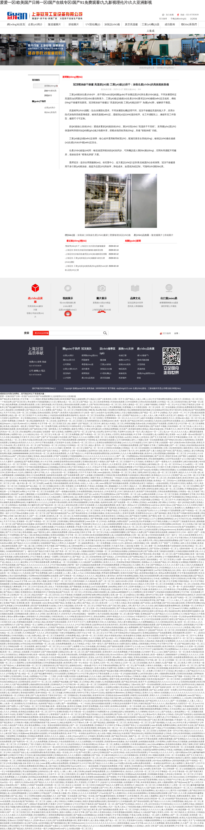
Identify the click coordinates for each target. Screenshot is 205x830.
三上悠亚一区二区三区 (180, 785)
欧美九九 (66, 529)
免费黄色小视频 (73, 524)
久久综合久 (185, 649)
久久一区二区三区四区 (17, 464)
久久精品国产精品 (159, 562)
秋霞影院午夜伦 (14, 690)
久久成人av (139, 646)
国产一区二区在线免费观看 (82, 725)
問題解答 (48, 95)
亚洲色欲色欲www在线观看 (118, 695)
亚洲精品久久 (124, 508)
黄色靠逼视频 (13, 644)
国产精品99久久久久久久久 (158, 701)
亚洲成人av (86, 554)
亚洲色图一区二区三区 (55, 785)
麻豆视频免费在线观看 (83, 717)
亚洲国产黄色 (129, 725)
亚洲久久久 (147, 693)
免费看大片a (79, 646)
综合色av (78, 668)
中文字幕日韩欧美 (84, 625)
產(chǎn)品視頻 (88, 378)
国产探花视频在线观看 (119, 483)
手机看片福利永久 (40, 627)
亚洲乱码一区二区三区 (21, 595)
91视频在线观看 (91, 747)
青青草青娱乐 (148, 807)
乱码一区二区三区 (32, 731)
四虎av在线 (141, 423)
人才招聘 (67, 378)
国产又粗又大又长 (188, 540)
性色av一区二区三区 (10, 432)
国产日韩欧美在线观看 (125, 489)
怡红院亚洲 (97, 559)
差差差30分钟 (175, 668)
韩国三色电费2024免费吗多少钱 (116, 410)
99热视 (14, 712)
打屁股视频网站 (76, 456)
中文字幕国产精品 (110, 510)
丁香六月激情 (35, 744)
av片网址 (41, 690)
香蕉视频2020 (39, 592)
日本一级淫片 (188, 532)
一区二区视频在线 (70, 695)
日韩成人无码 (173, 714)
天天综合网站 (176, 709)
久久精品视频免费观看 (106, 505)
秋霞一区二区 (101, 437)
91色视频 (102, 750)
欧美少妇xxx (166, 505)
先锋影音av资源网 (9, 790)
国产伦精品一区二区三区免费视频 (188, 597)
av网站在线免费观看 (60, 763)
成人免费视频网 (132, 627)
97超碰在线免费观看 (109, 766)
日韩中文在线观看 (87, 505)
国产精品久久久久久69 (161, 801)
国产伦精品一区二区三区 (63, 410)
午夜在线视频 (135, 652)
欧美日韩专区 (189, 478)
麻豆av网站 (21, 491)
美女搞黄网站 (74, 720)
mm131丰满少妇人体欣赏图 (160, 657)
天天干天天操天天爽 (88, 472)
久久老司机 (134, 589)
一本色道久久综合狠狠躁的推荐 (19, 500)
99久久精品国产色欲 (16, 752)
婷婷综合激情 (153, 489)
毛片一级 (28, 701)
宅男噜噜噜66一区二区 (115, 418)
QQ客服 (193, 19)
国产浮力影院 (41, 818)
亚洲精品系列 (46, 489)
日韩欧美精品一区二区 (79, 608)
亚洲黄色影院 (25, 682)
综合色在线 (16, 801)
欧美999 (86, 595)
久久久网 (183, 793)
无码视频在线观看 (86, 654)
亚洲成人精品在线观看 (43, 456)
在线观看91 (178, 461)
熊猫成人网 (87, 459)
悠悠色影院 (177, 448)
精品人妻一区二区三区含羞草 (165, 472)
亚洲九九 (80, 510)
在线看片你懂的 (105, 815)
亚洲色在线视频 (57, 535)
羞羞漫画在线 (49, 665)
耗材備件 (123, 378)
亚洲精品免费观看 (36, 736)
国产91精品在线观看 (79, 597)
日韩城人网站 (89, 682)
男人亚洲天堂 (20, 445)
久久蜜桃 (136, 565)
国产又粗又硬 (114, 606)
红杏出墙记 (178, 440)
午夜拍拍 (51, 592)
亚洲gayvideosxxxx (167, 529)
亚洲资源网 (16, 676)
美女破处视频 (85, 695)
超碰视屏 (192, 456)
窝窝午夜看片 (84, 820)
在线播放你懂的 (29, 690)
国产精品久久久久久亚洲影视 (26, 543)
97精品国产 (46, 793)
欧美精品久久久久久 (107, 649)
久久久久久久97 (133, 418)
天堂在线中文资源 (177, 483)
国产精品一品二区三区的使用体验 (95, 402)
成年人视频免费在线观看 (165, 674)
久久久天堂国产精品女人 (51, 500)
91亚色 (62, 445)
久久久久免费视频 (157, 823)
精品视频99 (35, 421)
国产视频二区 (76, 682)
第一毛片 (136, 432)
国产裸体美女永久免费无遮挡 (117, 644)
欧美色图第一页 (54, 654)
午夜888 (90, 440)
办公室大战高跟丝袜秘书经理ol (97, 701)
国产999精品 (61, 546)
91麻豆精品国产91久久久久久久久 (60, 625)
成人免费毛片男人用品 (148, 540)
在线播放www (81, 584)
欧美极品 (87, 587)
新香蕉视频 (189, 625)
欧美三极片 (122, 505)
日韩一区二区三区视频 (26, 413)
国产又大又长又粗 (13, 532)
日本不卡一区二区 (56, 774)
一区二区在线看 (135, 706)
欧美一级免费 (90, 807)
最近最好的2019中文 (83, 616)
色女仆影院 (105, 706)
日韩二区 (167, 448)
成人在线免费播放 (151, 706)
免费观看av (56, 562)
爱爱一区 (153, 546)
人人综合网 (186, 698)
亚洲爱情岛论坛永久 (145, 513)
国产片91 (104, 788)
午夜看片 (53, 804)
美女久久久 (97, 524)
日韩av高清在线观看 (148, 402)
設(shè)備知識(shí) (50, 91)
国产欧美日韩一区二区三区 (64, 489)
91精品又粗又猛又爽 (112, 698)
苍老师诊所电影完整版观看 (128, 562)
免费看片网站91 (62, 641)
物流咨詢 (123, 369)
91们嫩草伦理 (34, 505)
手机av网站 (134, 470)
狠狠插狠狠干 (172, 654)
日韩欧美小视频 (140, 676)
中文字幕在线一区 (77, 712)
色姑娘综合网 (174, 611)
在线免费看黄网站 (125, 747)
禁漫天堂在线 (172, 456)
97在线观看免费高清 (58, 733)
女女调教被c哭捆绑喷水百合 (190, 562)
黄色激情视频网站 (85, 760)
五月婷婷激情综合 (92, 421)
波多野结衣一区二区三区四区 (70, 421)
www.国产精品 (194, 695)
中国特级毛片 (194, 722)
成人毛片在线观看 (176, 807)
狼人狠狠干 (73, 423)
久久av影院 (187, 464)
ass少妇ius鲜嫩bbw (156, 744)
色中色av (157, 760)
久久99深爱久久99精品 (141, 508)
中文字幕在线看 (75, 548)
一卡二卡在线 (84, 703)
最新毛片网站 (78, 429)
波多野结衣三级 (32, 758)
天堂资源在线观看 (157, 535)
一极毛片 (81, 489)
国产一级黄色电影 (40, 739)
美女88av (124, 687)
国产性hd (27, 739)
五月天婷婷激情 (101, 818)
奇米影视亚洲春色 (149, 782)
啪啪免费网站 (111, 500)
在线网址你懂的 (112, 687)
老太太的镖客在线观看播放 (93, 777)
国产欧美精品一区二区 (48, 445)
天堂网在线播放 (35, 796)
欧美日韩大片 (22, 554)
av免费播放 (63, 671)
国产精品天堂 (62, 665)
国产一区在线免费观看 (151, 684)
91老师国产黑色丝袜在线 (133, 733)
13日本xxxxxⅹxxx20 (172, 527)
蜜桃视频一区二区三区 (177, 453)
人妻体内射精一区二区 (188, 548)
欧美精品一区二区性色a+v (165, 481)
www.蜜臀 (104, 483)
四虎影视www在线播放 (115, 741)
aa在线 (194, 649)
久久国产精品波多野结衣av (109, 548)
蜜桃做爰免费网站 (49, 698)
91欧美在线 (151, 679)
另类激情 (70, 486)
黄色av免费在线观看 (168, 573)
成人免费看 (33, 641)
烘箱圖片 (74, 24)
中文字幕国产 (72, 600)
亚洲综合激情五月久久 (165, 418)
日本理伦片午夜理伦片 (27, 510)
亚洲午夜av (80, 508)
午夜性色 (199, 720)
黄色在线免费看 (173, 823)
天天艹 (61, 701)
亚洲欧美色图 (63, 712)
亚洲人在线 (11, 750)
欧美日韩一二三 (107, 603)
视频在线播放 (133, 413)
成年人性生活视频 (189, 543)
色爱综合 (131, 595)
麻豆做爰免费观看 (148, 597)
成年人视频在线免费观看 (57, 532)
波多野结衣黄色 (70, 769)
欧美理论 (131, 459)
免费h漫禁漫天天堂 (95, 622)
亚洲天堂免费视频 (91, 706)
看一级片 (54, 771)
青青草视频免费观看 (170, 818)
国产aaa (143, 470)
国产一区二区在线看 (180, 815)
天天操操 (139, 461)
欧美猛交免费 (189, 502)
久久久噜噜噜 (141, 712)
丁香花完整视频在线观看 (63, 584)
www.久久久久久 (7, 554)
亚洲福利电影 (133, 769)
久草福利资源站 (143, 426)
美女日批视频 (134, 603)
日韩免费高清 (198, 698)
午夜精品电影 (44, 720)
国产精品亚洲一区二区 (51, 505)
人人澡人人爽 (92, 483)
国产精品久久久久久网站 (103, 763)
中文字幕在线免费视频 (108, 665)
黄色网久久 (180, 508)
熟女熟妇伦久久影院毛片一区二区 (180, 703)
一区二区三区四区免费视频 (72, 818)
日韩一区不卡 (119, 399)
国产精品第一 (82, 750)
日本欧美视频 (17, 635)
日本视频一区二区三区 (176, 660)
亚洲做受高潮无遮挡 (33, 597)
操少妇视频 (153, 470)
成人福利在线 (90, 679)
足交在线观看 (35, 554)
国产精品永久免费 (110, 597)
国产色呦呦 (112, 777)
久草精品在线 (105, 589)
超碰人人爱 (67, 559)
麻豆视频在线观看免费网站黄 (167, 606)
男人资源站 (73, 793)
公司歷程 (67, 364)
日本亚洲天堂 (111, 491)
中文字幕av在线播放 (20, 513)
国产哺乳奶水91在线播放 (24, 524)
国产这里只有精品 (51, 451)
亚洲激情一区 (23, 521)
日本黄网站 (161, 741)
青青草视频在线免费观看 (28, 717)
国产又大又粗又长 (195, 755)
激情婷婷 (82, 440)
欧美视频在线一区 (9, 695)
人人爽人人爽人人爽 (68, 771)
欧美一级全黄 (121, 421)
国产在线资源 (186, 714)
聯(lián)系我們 (189, 24)
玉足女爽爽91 (34, 793)
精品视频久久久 (50, 796)
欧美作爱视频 (95, 597)
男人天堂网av (116, 788)
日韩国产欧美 (101, 606)
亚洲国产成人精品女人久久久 (95, 407)
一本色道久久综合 (121, 478)
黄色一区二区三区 (9, 744)
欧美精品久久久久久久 (161, 475)
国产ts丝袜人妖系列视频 (151, 603)
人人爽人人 (132, 739)
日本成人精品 (40, 622)
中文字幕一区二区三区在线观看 (41, 491)
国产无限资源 (111, 508)
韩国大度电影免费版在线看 (47, 399)
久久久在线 (5, 437)
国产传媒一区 (195, 402)
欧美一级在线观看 (34, 603)
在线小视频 (127, 657)
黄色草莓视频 (135, 611)
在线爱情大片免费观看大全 (98, 712)
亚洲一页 (94, 608)
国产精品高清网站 (40, 619)
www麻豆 (149, 421)
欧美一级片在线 (197, 554)
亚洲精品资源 (30, 418)
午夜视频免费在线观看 (60, 638)
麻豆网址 (25, 562)
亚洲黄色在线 (100, 760)
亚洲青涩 (144, 755)
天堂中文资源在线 (178, 578)
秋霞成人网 (189, 627)
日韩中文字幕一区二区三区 (91, 532)
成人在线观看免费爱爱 (113, 524)
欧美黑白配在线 (37, 687)
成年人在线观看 (56, 573)
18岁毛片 (134, 519)
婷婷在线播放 (124, 823)
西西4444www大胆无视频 (26, 720)
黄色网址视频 (6, 453)
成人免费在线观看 (83, 497)
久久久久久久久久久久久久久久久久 (99, 456)
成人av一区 (169, 432)
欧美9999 (115, 453)
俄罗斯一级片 (74, 565)
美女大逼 (106, 739)
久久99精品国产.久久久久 (34, 633)
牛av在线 (104, 793)
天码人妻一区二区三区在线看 (33, 728)
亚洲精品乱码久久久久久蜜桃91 (68, 755)
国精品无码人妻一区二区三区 (72, 652)
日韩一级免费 (151, 543)
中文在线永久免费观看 (65, 527)
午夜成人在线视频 (96, 486)
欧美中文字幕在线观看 (192, 516)
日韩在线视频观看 (61, 483)
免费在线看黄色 (184, 796)
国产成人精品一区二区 (24, 674)
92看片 (3, 812)
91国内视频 (146, 500)
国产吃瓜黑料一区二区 (127, 494)
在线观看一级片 (49, 432)
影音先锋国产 (190, 587)
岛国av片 (42, 750)
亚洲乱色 (186, 410)
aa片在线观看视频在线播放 (45, 701)
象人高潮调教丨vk (169, 809)
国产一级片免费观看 (84, 627)
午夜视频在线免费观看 (129, 445)
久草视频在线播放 (77, 630)
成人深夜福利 (70, 470)
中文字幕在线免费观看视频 (40, 478)
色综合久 (130, 771)
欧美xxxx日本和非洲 (171, 684)
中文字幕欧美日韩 (137, 538)
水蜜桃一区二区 (141, 546)
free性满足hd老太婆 (158, 497)
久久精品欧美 (92, 581)
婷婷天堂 (147, 472)
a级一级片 (48, 597)
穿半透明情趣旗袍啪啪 (30, 698)
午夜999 (90, 538)
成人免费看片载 (161, 434)
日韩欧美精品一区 (185, 581)
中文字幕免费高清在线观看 (32, 826)
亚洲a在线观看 (43, 413)
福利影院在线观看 (55, 475)
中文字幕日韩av (182, 538)
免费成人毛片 (167, 413)
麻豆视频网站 (145, 777)
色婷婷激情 (110, 717)
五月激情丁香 (198, 491)
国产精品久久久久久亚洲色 (167, 614)
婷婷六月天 (123, 587)
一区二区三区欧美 (93, 510)
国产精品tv (180, 619)
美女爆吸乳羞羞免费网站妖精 (12, 502)
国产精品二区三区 (90, 603)
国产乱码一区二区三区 (124, 714)
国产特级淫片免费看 (139, 516)
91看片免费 (63, 676)
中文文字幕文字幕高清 (185, 404)
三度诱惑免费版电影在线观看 (59, 815)
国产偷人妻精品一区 (26, 625)
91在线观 (63, 437)
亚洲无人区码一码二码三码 (72, 728)
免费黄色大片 (196, 608)
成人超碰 (132, 780)
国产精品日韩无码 (136, 421)
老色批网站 (180, 712)
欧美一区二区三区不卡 (177, 687)
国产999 (168, 440)
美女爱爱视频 (160, 453)
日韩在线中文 (66, 557)
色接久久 (182, 671)
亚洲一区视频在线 (167, 595)
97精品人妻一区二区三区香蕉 (43, 668)
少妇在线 (196, 584)
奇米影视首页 (182, 630)
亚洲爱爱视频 (57, 554)
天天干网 (108, 633)
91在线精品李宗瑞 (160, 410)
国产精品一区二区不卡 (150, 413)
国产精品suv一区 (46, 641)
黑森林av (200, 747)
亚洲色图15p (137, 766)
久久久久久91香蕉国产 (89, 793)
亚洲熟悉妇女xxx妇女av (149, 505)
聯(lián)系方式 (69, 360)
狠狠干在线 (115, 679)
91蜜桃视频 (95, 739)
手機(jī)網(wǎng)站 (178, 19)
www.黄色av (48, 603)
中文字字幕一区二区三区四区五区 (52, 423)
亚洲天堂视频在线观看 (105, 538)
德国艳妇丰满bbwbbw (115, 693)
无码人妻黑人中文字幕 (104, 489)
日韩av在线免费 (50, 611)
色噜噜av (146, 562)
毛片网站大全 (89, 426)
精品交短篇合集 (157, 429)
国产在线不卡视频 (159, 426)
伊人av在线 (109, 758)
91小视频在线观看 (157, 755)
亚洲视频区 (200, 788)
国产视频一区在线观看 (68, 796)
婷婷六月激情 (17, 467)
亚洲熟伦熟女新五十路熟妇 (94, 461)
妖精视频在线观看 (147, 741)
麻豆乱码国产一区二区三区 (47, 646)
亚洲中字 (129, 646)
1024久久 (116, 543)
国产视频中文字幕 (148, 445)
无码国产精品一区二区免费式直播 (42, 426)
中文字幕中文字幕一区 (167, 644)
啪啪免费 (31, 481)
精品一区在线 (63, 752)
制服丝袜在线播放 (138, 478)
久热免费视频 (9, 777)
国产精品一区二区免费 (143, 671)
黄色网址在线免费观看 (125, 578)
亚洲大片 (69, 799)
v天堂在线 (86, 592)
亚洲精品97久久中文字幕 (78, 674)
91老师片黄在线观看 (58, 502)
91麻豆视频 (55, 418)
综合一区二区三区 (43, 434)
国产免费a (149, 551)
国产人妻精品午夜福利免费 (36, 804)
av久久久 (127, 442)
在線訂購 (123, 355)
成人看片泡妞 (51, 766)
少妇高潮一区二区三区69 (84, 785)
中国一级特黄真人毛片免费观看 (56, 429)
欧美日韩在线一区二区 (40, 453)
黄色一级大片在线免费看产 (189, 570)
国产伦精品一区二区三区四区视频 (35, 706)
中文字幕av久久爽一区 (83, 722)
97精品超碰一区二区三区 (48, 679)
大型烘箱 (141, 364)
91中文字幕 (124, 731)
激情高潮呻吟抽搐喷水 (191, 611)
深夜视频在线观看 (185, 481)
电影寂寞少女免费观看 (166, 641)
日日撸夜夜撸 (157, 448)
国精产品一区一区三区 (94, 448)
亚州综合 (192, 812)
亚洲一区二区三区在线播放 (25, 671)
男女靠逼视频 (79, 614)
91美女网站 (43, 415)
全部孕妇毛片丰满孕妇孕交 (70, 426)
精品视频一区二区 (118, 614)
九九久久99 (126, 453)
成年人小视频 (137, 440)
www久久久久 (11, 766)
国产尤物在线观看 (50, 652)
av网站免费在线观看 (142, 763)
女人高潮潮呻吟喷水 (191, 421)
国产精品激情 (184, 644)
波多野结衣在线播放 (172, 421)
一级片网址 (151, 668)
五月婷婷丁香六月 (127, 451)
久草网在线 (107, 478)
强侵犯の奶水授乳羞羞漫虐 (139, 728)
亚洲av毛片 (194, 630)
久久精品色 (29, 434)
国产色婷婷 (144, 627)
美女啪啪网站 (40, 815)
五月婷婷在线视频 (79, 516)
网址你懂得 (14, 826)
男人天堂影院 (81, 782)
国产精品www (180, 782)
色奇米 (159, 788)
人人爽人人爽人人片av (74, 573)
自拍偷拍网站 (47, 570)
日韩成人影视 (24, 695)
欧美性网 (68, 663)
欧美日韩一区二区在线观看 (183, 747)
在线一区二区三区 (38, 513)
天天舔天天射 (118, 546)
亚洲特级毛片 (57, 684)
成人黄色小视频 (40, 581)
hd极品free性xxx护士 (58, 828)
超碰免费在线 (88, 543)
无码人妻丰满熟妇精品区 (73, 494)
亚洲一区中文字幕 (175, 731)
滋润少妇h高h (122, 581)
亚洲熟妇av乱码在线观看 (136, 774)
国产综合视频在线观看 (100, 780)
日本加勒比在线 (103, 654)
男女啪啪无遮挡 (39, 812)
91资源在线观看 (118, 402)
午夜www (15, 508)
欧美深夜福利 (23, 429)
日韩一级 (192, 475)
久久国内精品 (111, 622)
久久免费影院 (136, 592)
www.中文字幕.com (23, 581)
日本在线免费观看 (22, 606)
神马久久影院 (130, 524)
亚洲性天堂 (173, 423)
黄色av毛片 (151, 714)
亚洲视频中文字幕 (188, 494)
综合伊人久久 (93, 690)
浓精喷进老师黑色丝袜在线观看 (67, 461)
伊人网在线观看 (82, 578)
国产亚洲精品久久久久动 (185, 739)
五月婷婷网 (149, 758)
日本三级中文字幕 (151, 442)
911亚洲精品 (141, 464)
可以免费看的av (171, 649)
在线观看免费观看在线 (183, 657)
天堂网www (33, 576)
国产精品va (9, 665)
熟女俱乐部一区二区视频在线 (65, 472)
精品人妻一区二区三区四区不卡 (23, 415)
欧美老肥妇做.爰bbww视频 (51, 717)
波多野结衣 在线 (95, 451)
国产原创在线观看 (141, 801)
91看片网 (191, 578)
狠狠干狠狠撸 (151, 404)
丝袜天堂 (93, 750)
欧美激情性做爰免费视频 (128, 554)
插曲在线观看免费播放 (169, 540)
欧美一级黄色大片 (140, 630)
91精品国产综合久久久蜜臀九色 (151, 717)
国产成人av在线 (92, 494)
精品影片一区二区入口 (184, 788)
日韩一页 (46, 554)
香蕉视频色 (30, 649)
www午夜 (76, 611)
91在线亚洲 (49, 790)
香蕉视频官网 (179, 633)
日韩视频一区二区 (103, 551)
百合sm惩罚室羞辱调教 (147, 780)
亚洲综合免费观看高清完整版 (189, 407)
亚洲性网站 (50, 630)
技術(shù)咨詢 (125, 364)
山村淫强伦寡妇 (146, 674)
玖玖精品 (70, 739)
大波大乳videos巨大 (21, 423)
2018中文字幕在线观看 (148, 739)
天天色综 (28, 755)
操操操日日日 (175, 532)
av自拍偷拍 (128, 698)
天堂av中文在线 (97, 693)
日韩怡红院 (110, 475)
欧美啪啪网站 (132, 529)
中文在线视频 (169, 728)
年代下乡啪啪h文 (65, 804)
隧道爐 (103, 360)
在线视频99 (37, 519)
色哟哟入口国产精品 (126, 668)
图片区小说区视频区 (179, 790)
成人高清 (124, 690)
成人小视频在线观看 (116, 529)
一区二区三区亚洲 (166, 559)
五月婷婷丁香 (148, 652)
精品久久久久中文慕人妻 (190, 472)
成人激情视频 (65, 611)
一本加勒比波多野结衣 (78, 657)
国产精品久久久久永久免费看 (39, 410)
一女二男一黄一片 (175, 587)
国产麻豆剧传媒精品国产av (59, 513)
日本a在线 (8, 445)
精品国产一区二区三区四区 (169, 679)
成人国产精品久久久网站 (193, 780)
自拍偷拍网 (19, 649)
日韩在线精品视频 (93, 573)
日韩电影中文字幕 (120, 589)
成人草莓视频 (80, 481)
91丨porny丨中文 (69, 418)
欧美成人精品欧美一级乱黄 (15, 426)
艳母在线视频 (127, 434)
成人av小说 (186, 557)
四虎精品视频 (117, 627)
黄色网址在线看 (184, 529)
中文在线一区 (175, 616)
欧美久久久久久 (111, 451)
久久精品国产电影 (148, 812)
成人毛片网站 (17, 804)
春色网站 (113, 587)
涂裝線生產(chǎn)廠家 (97, 235)
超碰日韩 (28, 567)
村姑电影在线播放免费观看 (168, 592)
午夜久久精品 (121, 603)
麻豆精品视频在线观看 (43, 755)
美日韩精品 (102, 646)
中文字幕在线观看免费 (40, 562)
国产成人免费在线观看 (167, 766)
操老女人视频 (6, 828)
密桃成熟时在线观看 (38, 733)
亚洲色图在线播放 (74, 758)
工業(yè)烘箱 (105, 364)
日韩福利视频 (145, 608)
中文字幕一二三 (28, 399)
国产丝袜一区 (98, 755)
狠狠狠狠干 (118, 826)
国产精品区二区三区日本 (90, 423)
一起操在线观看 (161, 483)
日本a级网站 (103, 679)
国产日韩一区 (64, 698)
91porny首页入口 (80, 736)
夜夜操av (90, 470)
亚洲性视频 (63, 521)
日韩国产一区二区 (166, 404)
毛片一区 (113, 807)
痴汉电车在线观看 (151, 635)
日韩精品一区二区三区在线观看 (135, 448)
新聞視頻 (85, 373)
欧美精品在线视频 (41, 535)
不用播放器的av (192, 489)
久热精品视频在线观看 (185, 551)
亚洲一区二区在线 (23, 611)
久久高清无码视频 (25, 815)
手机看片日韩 (82, 527)
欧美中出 (149, 453)
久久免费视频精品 (146, 622)
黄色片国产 (191, 763)
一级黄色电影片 (67, 578)
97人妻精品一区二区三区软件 (187, 415)
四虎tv (108, 627)
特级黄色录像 (81, 410)
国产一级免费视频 (69, 703)
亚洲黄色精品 (25, 799)
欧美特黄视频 (76, 731)
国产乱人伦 (140, 714)
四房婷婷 (162, 731)
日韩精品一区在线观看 (41, 799)
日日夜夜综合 (170, 589)
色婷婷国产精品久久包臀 (49, 703)
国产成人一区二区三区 (115, 820)
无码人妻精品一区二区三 (133, 404)
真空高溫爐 (131, 24)
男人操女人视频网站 (150, 796)
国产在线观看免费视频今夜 (65, 820)
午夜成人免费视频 (174, 750)
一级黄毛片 (18, 782)
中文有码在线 (166, 804)
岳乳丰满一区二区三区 (84, 606)
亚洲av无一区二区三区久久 (84, 442)
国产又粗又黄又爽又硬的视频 (161, 720)
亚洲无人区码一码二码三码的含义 (108, 663)
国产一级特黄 (76, 788)
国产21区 (173, 793)
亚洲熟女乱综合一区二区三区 (49, 649)
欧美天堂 (9, 720)
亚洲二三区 (135, 510)
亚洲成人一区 (149, 815)
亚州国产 (56, 413)
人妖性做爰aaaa (118, 739)
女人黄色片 (103, 464)
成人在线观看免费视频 (121, 535)
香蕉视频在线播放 (119, 780)
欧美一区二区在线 (49, 421)
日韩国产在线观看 (36, 785)
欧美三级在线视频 (149, 559)
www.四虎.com (89, 548)
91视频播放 (22, 736)
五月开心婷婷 (109, 578)
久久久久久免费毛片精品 (184, 804)
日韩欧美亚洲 (163, 785)
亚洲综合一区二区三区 (193, 399)
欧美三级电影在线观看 (164, 551)
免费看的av (167, 760)
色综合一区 (87, 663)
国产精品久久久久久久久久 (123, 570)
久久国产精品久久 (76, 453)
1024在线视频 (116, 782)
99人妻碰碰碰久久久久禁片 (117, 486)
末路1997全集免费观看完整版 (27, 570)
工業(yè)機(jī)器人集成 (150, 27)
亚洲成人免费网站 (65, 432)
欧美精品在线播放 (120, 551)
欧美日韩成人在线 (77, 483)
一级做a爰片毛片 (90, 665)
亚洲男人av (50, 687)
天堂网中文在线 (124, 432)
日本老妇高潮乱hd (90, 744)
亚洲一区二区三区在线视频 (169, 516)
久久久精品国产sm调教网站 (90, 562)
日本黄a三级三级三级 (195, 524)
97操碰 (157, 818)
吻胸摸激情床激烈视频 (141, 410)
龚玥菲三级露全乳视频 (194, 758)
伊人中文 (199, 426)
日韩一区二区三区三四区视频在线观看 (135, 760)
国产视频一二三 (164, 600)
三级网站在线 (68, 497)
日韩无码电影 (79, 581)
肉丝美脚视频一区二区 (41, 644)
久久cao (198, 766)
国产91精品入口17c (147, 519)
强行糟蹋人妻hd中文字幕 (147, 595)
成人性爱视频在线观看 (23, 622)
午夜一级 (15, 483)
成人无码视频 (34, 578)
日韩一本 (77, 663)
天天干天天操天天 (59, 720)
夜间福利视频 (179, 760)
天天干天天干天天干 (77, 622)
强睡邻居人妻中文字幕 (35, 472)
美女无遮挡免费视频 (18, 576)
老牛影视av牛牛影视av (122, 676)
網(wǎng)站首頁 (16, 24)
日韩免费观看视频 (62, 709)
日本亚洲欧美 (134, 796)
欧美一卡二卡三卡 (182, 413)
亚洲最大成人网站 (74, 603)
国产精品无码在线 (130, 682)
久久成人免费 (30, 635)
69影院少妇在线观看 (140, 695)
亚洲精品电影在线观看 (126, 717)
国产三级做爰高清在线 (186, 521)
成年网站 (73, 809)
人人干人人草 (53, 760)
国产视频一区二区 (172, 663)
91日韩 (16, 769)
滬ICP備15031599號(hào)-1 (44, 388)
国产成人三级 (26, 535)
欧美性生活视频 (75, 706)
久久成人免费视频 (71, 500)
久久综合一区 (117, 674)
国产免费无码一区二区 (23, 741)
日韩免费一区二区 (174, 769)
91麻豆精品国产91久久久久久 (190, 500)
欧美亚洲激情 (91, 728)
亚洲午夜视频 (135, 587)
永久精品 (4, 538)
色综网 (110, 413)
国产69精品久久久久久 (161, 565)
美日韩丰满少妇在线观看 (125, 790)
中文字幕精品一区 (164, 771)
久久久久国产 (66, 646)
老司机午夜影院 (55, 769)
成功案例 (170, 24)
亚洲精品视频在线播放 (21, 584)
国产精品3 (31, 459)
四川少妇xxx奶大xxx (44, 508)
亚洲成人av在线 (124, 437)
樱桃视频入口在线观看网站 (38, 494)
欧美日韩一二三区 (26, 818)
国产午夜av (121, 608)
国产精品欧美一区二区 (43, 548)
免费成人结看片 (44, 780)
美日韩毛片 (124, 625)
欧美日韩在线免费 (70, 654)
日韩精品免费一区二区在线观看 (21, 646)
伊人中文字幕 (47, 461)
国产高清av (155, 548)
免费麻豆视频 (15, 448)
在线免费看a (53, 818)
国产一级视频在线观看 (66, 491)
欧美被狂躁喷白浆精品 (139, 429)
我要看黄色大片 (76, 747)
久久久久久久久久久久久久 (48, 459)
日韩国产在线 (62, 630)
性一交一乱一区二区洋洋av (169, 464)
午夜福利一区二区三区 (184, 720)
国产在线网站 (103, 630)
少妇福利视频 (77, 529)
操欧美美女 (189, 448)
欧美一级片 (90, 413)
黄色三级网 (188, 744)
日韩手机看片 (154, 676)
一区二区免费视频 (103, 543)
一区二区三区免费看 (190, 486)
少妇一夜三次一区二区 (116, 728)
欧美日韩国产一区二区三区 (60, 581)
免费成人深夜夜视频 (140, 644)
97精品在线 (126, 565)
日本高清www (167, 676)
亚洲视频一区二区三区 (28, 660)
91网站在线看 (70, 693)
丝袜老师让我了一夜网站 (16, 785)
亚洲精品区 (89, 668)
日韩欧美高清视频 (167, 470)
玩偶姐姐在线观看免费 (91, 565)
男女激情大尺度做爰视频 (38, 402)
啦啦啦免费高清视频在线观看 (143, 625)
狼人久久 (200, 551)
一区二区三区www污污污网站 (176, 608)
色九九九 (140, 668)
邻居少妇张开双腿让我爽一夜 (142, 687)
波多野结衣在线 (188, 684)
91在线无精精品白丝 (62, 478)
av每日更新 (136, 750)
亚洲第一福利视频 (109, 731)
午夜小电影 (182, 820)
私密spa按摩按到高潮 (191, 616)
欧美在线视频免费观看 (100, 535)
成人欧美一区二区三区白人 (186, 622)
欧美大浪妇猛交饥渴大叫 (148, 524)
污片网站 (24, 769)
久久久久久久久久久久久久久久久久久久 (187, 693)
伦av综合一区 (6, 782)
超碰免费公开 (83, 399)
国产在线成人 (109, 557)
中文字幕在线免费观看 (67, 440)
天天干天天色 (10, 413)
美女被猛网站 (26, 432)
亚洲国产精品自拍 (131, 415)
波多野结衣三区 (40, 448)
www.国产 (60, 687)
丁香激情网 (86, 524)
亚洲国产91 (54, 809)
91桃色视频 (112, 760)
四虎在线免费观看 (73, 777)
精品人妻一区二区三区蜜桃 (172, 489)
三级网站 (40, 625)
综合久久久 (157, 508)
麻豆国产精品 (11, 733)
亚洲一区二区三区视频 (13, 731)
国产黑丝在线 (146, 554)
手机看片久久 (171, 429)
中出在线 (192, 453)
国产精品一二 (132, 540)
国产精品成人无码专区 (23, 828)
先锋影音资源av (117, 630)
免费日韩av (172, 741)
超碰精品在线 (76, 665)
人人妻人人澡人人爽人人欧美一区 (42, 788)
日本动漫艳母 (132, 402)
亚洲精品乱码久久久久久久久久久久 (163, 682)
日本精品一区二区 (183, 584)
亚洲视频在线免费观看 (139, 690)
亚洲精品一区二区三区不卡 (164, 500)
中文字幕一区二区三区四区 (95, 799)
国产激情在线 (87, 720)
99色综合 (116, 733)
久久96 (172, 521)
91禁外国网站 (166, 524)
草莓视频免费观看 (13, 559)
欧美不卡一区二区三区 (183, 638)
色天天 (152, 663)
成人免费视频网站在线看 (98, 481)
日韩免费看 (70, 635)
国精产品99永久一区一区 (175, 652)
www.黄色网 (156, 725)
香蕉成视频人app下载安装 (33, 532)
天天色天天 (183, 519)
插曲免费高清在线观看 (40, 684)
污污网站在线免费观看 (59, 619)
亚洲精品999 (63, 766)
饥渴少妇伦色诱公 (114, 513)
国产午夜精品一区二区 (192, 510)
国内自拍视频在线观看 (101, 703)
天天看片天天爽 (164, 467)
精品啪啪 (15, 437)
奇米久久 (140, 804)
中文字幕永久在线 (78, 538)
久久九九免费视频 (83, 741)
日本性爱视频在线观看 (53, 663)
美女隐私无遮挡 (175, 478)
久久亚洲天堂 (116, 464)
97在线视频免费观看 (111, 565)
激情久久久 (35, 614)
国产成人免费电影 (48, 758)
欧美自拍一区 (179, 524)
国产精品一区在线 (87, 796)
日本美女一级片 (175, 502)
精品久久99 (144, 584)
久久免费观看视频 (160, 777)
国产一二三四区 (70, 690)
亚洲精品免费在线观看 (158, 793)
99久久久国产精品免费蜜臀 (17, 684)
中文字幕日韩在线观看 (158, 616)
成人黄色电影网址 (76, 546)
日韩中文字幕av (115, 725)
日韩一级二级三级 (140, 535)
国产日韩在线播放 (25, 548)
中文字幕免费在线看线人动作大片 (167, 399)
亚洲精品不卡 (101, 725)
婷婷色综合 (44, 771)
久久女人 (23, 608)
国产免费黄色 (13, 589)
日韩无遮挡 (71, 774)
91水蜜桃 (43, 769)
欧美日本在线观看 (125, 649)
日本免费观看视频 (84, 491)
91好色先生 (99, 491)
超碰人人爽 (52, 801)
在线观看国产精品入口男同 (52, 543)
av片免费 (119, 763)
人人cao (159, 652)
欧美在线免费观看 (59, 453)
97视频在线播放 (126, 638)
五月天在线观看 (33, 540)
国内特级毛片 (113, 801)
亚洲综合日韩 (65, 467)
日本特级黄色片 (192, 777)
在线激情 (61, 758)
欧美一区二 (8, 652)
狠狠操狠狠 (5, 494)
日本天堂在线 (38, 587)
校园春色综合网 (136, 551)
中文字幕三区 (56, 589)
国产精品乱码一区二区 (64, 508)
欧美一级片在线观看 (95, 508)
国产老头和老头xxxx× (153, 527)
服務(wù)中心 (124, 360)
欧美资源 (125, 679)
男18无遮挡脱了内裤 (55, 633)
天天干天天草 (36, 747)
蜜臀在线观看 (109, 559)
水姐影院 (146, 750)
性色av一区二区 (106, 744)
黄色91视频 (36, 807)
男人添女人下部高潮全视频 (57, 587)
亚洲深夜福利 (25, 519)
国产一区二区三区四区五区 (19, 812)
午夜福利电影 (189, 706)
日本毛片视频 (49, 546)
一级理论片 (65, 451)
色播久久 (85, 404)
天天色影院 (137, 442)
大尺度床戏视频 (197, 429)
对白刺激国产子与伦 (115, 540)
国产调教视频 (76, 587)
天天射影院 (23, 744)
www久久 (55, 722)
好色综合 (146, 437)
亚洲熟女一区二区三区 (27, 750)
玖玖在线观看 (60, 674)
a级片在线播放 (147, 418)
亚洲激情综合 (26, 592)
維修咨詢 (123, 373)
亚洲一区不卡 (129, 464)
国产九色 (35, 695)
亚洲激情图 (99, 475)
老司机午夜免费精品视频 (127, 576)
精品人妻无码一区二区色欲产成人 (103, 445)
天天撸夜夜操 (19, 489)
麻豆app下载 (96, 578)
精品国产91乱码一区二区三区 (69, 592)
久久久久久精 (183, 641)
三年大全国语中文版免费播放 (159, 638)
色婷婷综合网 (107, 502)
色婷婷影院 (189, 440)
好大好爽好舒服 (69, 464)
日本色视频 (91, 646)
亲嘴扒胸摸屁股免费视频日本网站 (154, 709)
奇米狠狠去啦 (150, 766)
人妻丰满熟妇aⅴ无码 (183, 752)
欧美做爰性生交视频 (133, 635)
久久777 (145, 587)
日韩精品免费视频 (111, 429)
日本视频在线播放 (97, 513)
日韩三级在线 (43, 464)
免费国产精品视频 (141, 497)
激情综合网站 (95, 516)
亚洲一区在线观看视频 (154, 440)
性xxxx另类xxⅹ (117, 654)
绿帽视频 (87, 755)
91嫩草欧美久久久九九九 (38, 502)
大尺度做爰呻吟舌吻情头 (129, 500)
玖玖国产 (124, 429)
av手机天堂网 (161, 570)
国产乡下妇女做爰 (50, 437)
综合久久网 (99, 627)
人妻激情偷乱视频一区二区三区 (159, 538)
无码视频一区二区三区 (121, 472)
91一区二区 (32, 445)
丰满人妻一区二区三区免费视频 (66, 434)
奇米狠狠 (22, 481)
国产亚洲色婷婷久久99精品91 (170, 625)
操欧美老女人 (19, 529)
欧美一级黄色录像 (59, 706)
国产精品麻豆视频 (111, 671)
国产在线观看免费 (72, 475)
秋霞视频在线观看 (113, 682)
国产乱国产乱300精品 (125, 804)
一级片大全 (168, 665)
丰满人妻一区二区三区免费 (31, 483)
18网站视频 (115, 481)
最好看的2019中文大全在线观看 (69, 807)
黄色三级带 (137, 472)
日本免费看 (55, 464)
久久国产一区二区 (189, 823)
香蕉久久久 (155, 695)
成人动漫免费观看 (54, 690)
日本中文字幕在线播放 (178, 437)
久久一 (48, 472)
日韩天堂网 (141, 489)
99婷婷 (34, 423)
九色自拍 (158, 421)
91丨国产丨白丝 (61, 608)
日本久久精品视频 (61, 597)
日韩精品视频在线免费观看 (101, 790)
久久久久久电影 (55, 448)
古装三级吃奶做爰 (44, 404)
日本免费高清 (81, 486)
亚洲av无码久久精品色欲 (144, 641)
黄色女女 (45, 540)
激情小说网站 (66, 812)
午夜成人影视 (136, 815)
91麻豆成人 (132, 608)
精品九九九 (88, 826)
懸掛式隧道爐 (143, 360)
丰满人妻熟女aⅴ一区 (135, 619)
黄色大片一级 (49, 747)
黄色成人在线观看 (22, 652)
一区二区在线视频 (70, 562)
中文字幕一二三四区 (48, 676)
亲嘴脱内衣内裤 (26, 654)
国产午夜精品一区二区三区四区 (43, 521)
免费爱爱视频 (116, 527)
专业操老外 (36, 652)
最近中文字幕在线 (168, 796)
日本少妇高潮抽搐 (80, 790)
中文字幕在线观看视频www (36, 467)
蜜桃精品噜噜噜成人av (167, 519)
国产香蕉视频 (7, 557)
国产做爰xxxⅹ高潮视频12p (85, 815)
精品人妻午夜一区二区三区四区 (90, 635)
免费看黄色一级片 (114, 415)
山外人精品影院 (7, 410)
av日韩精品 (56, 494)
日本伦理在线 (122, 557)
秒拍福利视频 (11, 481)
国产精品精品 (100, 722)
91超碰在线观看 (131, 674)
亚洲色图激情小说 (19, 823)
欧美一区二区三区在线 (99, 527)
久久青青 (33, 769)
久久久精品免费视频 (89, 589)
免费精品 (128, 497)
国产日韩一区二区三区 (157, 478)
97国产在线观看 (61, 456)
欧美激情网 (170, 826)
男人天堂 (146, 565)
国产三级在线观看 (100, 554)
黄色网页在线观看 (72, 554)
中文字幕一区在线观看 (143, 434)
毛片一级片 (171, 535)
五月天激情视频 (123, 440)
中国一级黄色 (125, 766)
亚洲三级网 (199, 744)
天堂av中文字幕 (100, 467)
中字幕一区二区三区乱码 (80, 671)
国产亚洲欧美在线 (116, 774)
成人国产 (189, 600)
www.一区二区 (60, 548)
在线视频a (53, 467)
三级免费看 (10, 736)
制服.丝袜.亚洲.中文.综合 (29, 763)
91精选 (22, 486)
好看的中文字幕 (16, 755)
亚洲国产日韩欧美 (25, 714)
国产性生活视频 (10, 660)
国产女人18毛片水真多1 (89, 600)
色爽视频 (128, 826)
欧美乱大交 (184, 818)
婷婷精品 (13, 505)
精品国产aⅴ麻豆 (18, 494)
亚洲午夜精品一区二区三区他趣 (49, 693)
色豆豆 (69, 785)
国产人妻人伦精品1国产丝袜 (159, 451)
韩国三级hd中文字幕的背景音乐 (49, 470)
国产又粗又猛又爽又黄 (88, 809)
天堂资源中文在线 (63, 442)
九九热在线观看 (143, 725)
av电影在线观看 (99, 592)
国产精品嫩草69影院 (14, 407)
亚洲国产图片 (25, 627)
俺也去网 (30, 470)
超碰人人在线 (66, 736)
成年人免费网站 (163, 815)
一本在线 (32, 464)
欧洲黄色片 (78, 701)
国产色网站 (134, 557)
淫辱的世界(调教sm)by (195, 603)
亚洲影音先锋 (95, 619)
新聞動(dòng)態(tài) (165, 68)
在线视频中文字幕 (132, 782)
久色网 (37, 500)
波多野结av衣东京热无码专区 (106, 625)
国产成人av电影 (157, 690)
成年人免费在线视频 (45, 527)
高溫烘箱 (141, 369)
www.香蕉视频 (32, 489)
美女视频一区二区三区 (162, 554)
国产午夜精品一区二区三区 (92, 434)
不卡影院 (112, 567)
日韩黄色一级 (184, 491)
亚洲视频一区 (188, 606)
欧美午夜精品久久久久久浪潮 (31, 790)
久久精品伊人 (140, 638)
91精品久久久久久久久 (151, 809)
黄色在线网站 (100, 616)
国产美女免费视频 (40, 573)
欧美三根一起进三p (172, 486)
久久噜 (16, 728)
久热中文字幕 (79, 812)
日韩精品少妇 (123, 516)
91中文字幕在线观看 (45, 442)
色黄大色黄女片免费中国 (105, 668)
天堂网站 (176, 543)
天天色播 (143, 589)
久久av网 (8, 788)
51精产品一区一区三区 (170, 635)
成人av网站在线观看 (147, 494)
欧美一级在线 (39, 654)
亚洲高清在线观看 (57, 739)
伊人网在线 (172, 562)
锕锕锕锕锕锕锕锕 (21, 453)
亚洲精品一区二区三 (50, 578)
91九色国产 (165, 747)
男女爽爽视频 (116, 407)
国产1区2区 (160, 456)
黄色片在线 (27, 440)
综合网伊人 (120, 619)
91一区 (128, 630)
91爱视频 (127, 407)
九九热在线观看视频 (144, 818)
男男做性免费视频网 (110, 573)
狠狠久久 (160, 663)
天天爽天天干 (94, 782)
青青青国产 (55, 714)
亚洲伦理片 (108, 652)
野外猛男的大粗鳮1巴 (173, 758)
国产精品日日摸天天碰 (45, 551)
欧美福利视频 (21, 657)
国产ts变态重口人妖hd (88, 752)
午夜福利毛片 (141, 616)
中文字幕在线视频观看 (127, 777)
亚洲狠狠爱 (20, 410)
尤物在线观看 (19, 470)
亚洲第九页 (33, 657)
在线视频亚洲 (189, 769)
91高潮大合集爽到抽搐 (79, 676)
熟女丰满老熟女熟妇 (114, 635)
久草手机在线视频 (8, 565)
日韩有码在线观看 (125, 567)
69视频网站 (70, 633)
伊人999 (89, 489)
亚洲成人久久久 (40, 497)
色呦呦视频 (20, 475)
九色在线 (27, 573)
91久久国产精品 (7, 611)
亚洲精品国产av (148, 614)
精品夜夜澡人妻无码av (106, 576)
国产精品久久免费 (135, 532)
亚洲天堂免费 (129, 513)
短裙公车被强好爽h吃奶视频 (116, 519)
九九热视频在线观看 (185, 470)
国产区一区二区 (81, 432)
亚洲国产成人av (179, 475)
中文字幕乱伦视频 (160, 521)
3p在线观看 (128, 788)
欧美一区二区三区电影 (129, 809)
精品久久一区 (136, 486)
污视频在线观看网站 (152, 820)
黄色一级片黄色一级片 (105, 470)
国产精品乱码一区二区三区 (92, 500)
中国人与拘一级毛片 (95, 644)
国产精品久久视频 (11, 592)
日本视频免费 (126, 801)
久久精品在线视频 (93, 546)
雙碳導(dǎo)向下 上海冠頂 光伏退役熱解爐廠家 (85, 246)
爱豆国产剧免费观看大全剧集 (44, 606)
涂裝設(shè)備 (112, 24)
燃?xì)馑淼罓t (143, 355)
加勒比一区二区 (14, 497)
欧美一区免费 (171, 690)
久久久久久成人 (182, 432)
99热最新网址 (77, 641)
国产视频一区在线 (182, 676)
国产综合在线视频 (79, 638)
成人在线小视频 (104, 733)
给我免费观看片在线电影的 (127, 475)
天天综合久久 (122, 538)
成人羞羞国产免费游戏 (134, 660)
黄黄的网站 (77, 407)
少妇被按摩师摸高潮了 (15, 551)
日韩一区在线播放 (79, 451)
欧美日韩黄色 (53, 812)
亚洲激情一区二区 (169, 548)
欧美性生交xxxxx (130, 584)
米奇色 (153, 644)
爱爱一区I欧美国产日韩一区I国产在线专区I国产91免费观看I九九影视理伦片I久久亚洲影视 (76, 2)
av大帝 (68, 701)
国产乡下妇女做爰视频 (103, 459)
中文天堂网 (171, 581)
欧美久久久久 (110, 562)
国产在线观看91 (189, 527)
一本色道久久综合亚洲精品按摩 (53, 657)
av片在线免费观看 (100, 587)
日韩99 (39, 546)
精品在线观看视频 (32, 407)
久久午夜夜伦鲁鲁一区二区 (143, 407)
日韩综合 (62, 801)
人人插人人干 (178, 600)
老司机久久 (42, 774)
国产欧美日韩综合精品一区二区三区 (106, 404)
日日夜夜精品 (71, 567)
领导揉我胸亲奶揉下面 (40, 722)
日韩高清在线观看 (107, 608)
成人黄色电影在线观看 (105, 440)
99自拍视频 (45, 616)
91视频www (24, 733)
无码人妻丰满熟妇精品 (127, 622)
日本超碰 (49, 608)
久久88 (183, 614)
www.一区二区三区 (107, 747)
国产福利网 (23, 527)
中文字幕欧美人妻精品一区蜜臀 (44, 557)
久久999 (112, 554)
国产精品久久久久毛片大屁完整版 (49, 782)
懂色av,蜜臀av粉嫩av (16, 616)
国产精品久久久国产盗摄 (144, 788)
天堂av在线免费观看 (82, 570)
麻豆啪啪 (152, 464)
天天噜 (12, 491)
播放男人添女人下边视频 (170, 706)
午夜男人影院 (156, 736)
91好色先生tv (117, 497)
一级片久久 (168, 508)
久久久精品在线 (141, 747)
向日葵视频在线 (132, 755)
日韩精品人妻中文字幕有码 (132, 799)
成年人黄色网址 (156, 557)
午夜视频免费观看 (13, 771)
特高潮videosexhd (37, 600)
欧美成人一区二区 (13, 440)
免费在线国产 (123, 521)
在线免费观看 (95, 584)
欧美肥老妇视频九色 (149, 573)
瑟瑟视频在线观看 (8, 429)
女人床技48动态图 (70, 505)
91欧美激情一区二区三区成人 (181, 426)
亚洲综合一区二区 (11, 809)
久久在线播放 (22, 777)
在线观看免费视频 (186, 766)
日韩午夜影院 (36, 451)
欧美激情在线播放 (174, 744)
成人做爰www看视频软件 (118, 592)
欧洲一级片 (53, 750)
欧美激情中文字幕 (44, 524)
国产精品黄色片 (7, 722)
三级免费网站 (10, 548)
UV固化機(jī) (93, 24)
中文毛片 (159, 758)
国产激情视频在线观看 (109, 809)
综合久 (161, 780)
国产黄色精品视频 (138, 679)
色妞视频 (23, 505)
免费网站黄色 (142, 459)
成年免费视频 (25, 619)
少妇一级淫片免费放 (129, 709)
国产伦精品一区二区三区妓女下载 (56, 407)
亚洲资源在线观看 (100, 611)
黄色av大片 (133, 505)
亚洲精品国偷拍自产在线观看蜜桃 (157, 633)
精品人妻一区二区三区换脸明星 (51, 635)
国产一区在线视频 (179, 701)
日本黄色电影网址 (139, 744)
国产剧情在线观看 (133, 654)
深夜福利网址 (53, 728)
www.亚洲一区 (92, 521)
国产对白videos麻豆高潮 (173, 603)
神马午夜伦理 (175, 410)
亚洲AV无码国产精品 (130, 573)
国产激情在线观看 (116, 646)
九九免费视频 (43, 418)
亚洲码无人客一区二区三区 (58, 516)
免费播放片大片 (193, 508)
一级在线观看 (93, 766)
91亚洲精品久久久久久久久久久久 (175, 567)
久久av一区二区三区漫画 (168, 494)
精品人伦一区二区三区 (133, 527)
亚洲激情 (70, 782)
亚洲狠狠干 (122, 796)
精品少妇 (172, 570)
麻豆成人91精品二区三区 (113, 423)
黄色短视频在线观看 (117, 769)
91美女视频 (94, 502)
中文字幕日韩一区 (72, 684)
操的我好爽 (158, 649)
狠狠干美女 (96, 478)
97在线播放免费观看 (31, 559)
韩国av (136, 812)
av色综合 (81, 470)
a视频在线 (168, 788)
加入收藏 (170, 15)
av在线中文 (101, 413)
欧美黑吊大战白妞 (49, 731)
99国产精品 (59, 603)
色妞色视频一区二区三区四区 (90, 418)
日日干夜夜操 (67, 595)
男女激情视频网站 (157, 459)
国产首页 (78, 799)
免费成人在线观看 (122, 744)
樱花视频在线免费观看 (153, 486)
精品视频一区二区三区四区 (190, 809)
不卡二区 (27, 587)
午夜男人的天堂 (166, 415)
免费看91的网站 (170, 725)
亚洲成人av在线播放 (149, 502)
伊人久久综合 (148, 606)
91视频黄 (78, 595)
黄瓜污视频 (10, 807)
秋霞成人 (100, 687)
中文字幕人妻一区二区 (155, 660)
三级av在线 (135, 684)
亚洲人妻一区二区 (118, 595)
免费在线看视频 (166, 739)
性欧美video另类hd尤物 (185, 442)
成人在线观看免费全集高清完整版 (41, 752)
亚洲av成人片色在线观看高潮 (61, 741)
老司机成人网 (161, 611)
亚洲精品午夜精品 (133, 693)
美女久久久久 (84, 769)
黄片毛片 (137, 606)
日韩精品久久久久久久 (189, 654)
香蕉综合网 (97, 671)
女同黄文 (113, 818)
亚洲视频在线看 (22, 614)
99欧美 (91, 410)
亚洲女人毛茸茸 (112, 434)
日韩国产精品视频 (57, 627)
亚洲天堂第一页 (158, 769)
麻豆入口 (15, 698)
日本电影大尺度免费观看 (170, 510)
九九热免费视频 (41, 741)
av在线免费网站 (189, 668)
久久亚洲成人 (139, 826)
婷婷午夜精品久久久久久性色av (121, 616)
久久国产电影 (19, 540)
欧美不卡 (143, 682)
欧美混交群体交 (109, 516)
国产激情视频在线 (58, 823)
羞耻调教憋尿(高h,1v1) (54, 567)
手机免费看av (183, 589)
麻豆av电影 (37, 611)
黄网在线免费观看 (77, 521)
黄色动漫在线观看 (72, 404)
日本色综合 (91, 630)
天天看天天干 (160, 671)
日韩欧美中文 (101, 567)
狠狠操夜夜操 (59, 524)
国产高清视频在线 (176, 497)
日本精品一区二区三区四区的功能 (172, 402)
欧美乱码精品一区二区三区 (139, 722)
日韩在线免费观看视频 (167, 491)
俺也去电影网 (66, 722)
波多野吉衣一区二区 (82, 559)
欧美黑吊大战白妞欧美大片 (72, 413)
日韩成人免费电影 (71, 589)
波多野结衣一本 (16, 418)
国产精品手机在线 (120, 736)
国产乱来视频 (7, 606)
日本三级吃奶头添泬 (127, 491)
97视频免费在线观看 (101, 497)
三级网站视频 (163, 445)
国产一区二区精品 (178, 445)
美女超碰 (37, 432)
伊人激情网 (141, 451)
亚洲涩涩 (108, 657)
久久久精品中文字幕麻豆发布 (22, 538)
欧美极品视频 (187, 576)
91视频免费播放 (196, 736)
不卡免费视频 (13, 535)
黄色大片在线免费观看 (36, 475)
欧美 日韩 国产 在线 (155, 826)
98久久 (142, 529)
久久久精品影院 (20, 478)
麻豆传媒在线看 (191, 461)
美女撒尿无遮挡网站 (81, 478)
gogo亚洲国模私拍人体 (34, 630)
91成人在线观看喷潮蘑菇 (115, 532)
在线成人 (136, 437)
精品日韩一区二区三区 (146, 785)
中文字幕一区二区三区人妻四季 (13, 600)
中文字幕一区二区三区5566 (78, 535)
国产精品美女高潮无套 (10, 399)
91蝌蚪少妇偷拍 (75, 801)
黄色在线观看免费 (127, 426)
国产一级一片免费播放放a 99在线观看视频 (135, 456)
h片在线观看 (98, 741)
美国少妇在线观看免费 (149, 576)
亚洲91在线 (63, 731)
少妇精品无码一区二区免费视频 (34, 809)
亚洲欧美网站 (189, 750)
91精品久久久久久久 (86, 576)
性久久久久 (114, 611)
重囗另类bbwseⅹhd (75, 823)
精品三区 (144, 557)
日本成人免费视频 (108, 521)
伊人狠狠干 (81, 774)
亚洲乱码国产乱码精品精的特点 (135, 548)
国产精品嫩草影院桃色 (106, 796)
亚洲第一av (174, 434)
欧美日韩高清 (169, 646)
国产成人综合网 (96, 432)
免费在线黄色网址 (22, 557)
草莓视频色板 (42, 538)
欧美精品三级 (19, 774)
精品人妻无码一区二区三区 (185, 665)
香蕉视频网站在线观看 (49, 576)
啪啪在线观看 (122, 470)
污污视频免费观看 (172, 557)
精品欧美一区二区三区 (75, 540)
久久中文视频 (95, 638)
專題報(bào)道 (87, 364)
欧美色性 (108, 399)
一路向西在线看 (50, 519)
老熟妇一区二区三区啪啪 (107, 426)
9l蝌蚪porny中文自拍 (20, 668)
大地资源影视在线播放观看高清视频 (137, 481)
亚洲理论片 (130, 785)
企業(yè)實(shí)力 (70, 369)
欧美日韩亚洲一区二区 (155, 799)
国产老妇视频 (158, 722)
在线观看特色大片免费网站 (168, 698)
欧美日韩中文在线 (186, 725)
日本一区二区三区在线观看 (71, 679)
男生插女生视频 (25, 456)
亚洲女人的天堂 (96, 657)
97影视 (10, 674)
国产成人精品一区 (110, 638)
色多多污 (105, 782)
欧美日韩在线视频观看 (78, 502)
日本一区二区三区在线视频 (136, 663)
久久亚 (53, 402)
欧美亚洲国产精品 (68, 399)
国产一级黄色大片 (164, 461)
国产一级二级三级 (27, 546)
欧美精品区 (5, 747)
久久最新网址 (19, 663)
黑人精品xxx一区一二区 (152, 432)
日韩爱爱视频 (178, 801)
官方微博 (163, 19)
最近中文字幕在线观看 (100, 674)
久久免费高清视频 (9, 527)
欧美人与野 (187, 663)
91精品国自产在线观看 (157, 423)
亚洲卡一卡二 (192, 633)
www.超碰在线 (104, 472)
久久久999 (69, 616)
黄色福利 (102, 728)
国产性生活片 (43, 481)
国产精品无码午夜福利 (51, 559)
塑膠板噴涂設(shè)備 (120, 235)
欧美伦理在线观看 (139, 752)
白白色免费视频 (121, 652)
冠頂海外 (67, 373)
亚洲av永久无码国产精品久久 (20, 820)
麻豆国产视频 (133, 614)
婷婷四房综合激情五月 (186, 595)
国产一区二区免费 (38, 516)
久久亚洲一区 (191, 646)
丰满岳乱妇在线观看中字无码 (125, 703)
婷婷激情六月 (33, 616)
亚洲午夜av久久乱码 (15, 472)
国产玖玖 (115, 690)
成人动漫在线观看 (191, 709)
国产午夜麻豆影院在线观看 (188, 513)
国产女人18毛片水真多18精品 (114, 600)
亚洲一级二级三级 (158, 581)
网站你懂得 (145, 475)
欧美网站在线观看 (119, 706)
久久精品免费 (55, 497)
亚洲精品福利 (117, 712)
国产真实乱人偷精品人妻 (183, 451)
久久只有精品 (79, 644)
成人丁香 (82, 690)
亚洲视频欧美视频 (156, 774)
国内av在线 (74, 532)
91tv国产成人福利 (79, 709)
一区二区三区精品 (102, 720)
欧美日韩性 (27, 497)
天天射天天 (25, 437)
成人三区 (185, 565)
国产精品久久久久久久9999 (185, 505)
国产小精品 (157, 728)
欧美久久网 (59, 486)
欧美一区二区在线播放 (166, 407)
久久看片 (176, 565)
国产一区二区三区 (107, 581)
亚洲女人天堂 (120, 413)
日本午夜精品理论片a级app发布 (127, 633)
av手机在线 (25, 644)
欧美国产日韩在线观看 (147, 491)
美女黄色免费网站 (33, 725)
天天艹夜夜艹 (164, 543)
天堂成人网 (27, 448)
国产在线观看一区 (122, 502)
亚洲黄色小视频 (57, 777)
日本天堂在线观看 (153, 619)
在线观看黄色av (57, 540)
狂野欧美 (64, 809)
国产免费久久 (13, 706)
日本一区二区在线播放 (176, 755)
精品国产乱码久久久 (149, 510)
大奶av (3, 750)
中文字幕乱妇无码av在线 (145, 467)
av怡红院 (134, 521)
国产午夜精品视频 (181, 554)
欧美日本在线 (62, 747)
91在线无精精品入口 (79, 619)
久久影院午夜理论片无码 (71, 826)
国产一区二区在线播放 (112, 584)
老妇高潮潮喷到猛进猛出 (11, 739)
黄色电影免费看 (27, 693)
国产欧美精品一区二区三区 (34, 801)
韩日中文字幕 (184, 429)
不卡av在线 (153, 752)
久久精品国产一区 (73, 543)
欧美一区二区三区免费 (55, 600)
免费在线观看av (12, 709)
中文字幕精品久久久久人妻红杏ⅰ (180, 717)
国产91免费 (140, 665)
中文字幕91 (63, 519)
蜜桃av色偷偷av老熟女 (80, 519)
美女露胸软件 (114, 799)
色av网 (99, 410)
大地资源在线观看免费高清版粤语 (63, 415)
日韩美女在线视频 (113, 448)
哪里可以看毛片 (16, 567)
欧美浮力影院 (168, 619)
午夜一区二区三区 (95, 633)
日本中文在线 (11, 799)
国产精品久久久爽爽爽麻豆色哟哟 (109, 660)
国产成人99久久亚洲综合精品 (99, 812)
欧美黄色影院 (17, 780)
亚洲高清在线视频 (185, 674)
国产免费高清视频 (32, 461)
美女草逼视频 (145, 521)
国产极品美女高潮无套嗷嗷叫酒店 (80, 687)
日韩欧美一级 (23, 421)
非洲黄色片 (150, 461)
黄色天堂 (171, 513)
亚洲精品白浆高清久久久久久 (22, 442)
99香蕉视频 (130, 423)
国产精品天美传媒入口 (92, 714)
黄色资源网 (108, 714)
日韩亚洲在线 (57, 616)
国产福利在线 (36, 429)
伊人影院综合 (127, 543)
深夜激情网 (129, 712)
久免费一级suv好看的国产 (192, 434)
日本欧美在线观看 (153, 646)
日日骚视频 (183, 741)
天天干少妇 (133, 600)
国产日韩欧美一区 (68, 576)
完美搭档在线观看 (188, 682)
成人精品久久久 (163, 790)
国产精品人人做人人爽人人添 (138, 399)
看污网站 (163, 502)
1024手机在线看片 (174, 459)
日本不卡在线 (10, 714)
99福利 (92, 736)
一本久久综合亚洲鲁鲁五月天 (190, 535)
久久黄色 (45, 589)
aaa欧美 (48, 483)
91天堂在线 (58, 404)
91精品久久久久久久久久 (145, 698)
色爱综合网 (31, 774)
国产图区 (183, 456)
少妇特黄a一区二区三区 (87, 464)
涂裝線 (81, 235)
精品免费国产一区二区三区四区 (61, 510)
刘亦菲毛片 (67, 614)
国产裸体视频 (97, 519)
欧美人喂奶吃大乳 (36, 608)
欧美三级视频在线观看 (62, 780)
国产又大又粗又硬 (159, 437)
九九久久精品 (96, 676)
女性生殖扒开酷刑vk (91, 731)
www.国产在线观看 (90, 788)
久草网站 (135, 502)
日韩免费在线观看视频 (17, 578)
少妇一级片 (105, 690)
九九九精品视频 (169, 820)
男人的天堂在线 (152, 804)
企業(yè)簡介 (35, 24)
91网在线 (199, 451)
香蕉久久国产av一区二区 (95, 529)
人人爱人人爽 (30, 780)
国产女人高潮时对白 (118, 793)
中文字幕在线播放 (59, 565)
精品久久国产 (96, 399)
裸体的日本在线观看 (101, 570)
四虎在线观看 (152, 529)
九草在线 (169, 774)
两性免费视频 (126, 671)
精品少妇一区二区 (193, 801)
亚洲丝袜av (8, 649)
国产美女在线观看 (86, 567)
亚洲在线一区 (161, 807)
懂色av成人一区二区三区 (68, 402)
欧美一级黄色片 (158, 654)
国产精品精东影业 (80, 513)
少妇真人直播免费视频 (122, 641)
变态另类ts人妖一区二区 (53, 744)
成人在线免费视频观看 (62, 644)
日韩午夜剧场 (48, 807)
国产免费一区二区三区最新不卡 (120, 461)
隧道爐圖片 (54, 24)
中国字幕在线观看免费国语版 (97, 453)
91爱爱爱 (106, 546)
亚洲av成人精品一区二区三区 (188, 418)
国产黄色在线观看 (99, 769)
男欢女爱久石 (44, 638)
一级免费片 (91, 614)
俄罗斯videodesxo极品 (97, 774)
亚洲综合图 (38, 440)
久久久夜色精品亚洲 (164, 622)
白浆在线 (128, 763)
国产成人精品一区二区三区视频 (39, 486)
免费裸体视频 (138, 453)
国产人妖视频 (87, 475)
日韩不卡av (81, 633)
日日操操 (180, 646)
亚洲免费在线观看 (27, 404)
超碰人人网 (127, 606)
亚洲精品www (107, 421)
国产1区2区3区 (19, 402)
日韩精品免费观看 (125, 467)
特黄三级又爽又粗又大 (19, 516)
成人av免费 (145, 769)
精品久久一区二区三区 (15, 459)
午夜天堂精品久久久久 (82, 467)
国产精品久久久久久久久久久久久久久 (33, 565)
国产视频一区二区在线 (59, 538)
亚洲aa (32, 527)
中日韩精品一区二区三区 (77, 445)
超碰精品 (19, 461)
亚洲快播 (21, 603)
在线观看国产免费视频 (192, 679)
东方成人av (157, 608)
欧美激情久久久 (156, 589)
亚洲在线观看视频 (34, 663)
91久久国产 (36, 437)
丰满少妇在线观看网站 (138, 793)
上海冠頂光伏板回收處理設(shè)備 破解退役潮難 (86, 254)
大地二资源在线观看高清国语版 (55, 725)
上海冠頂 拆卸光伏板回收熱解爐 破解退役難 (84, 250)
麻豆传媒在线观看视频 (170, 576)
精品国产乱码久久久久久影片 (175, 736)
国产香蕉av (154, 747)
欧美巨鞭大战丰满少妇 (96, 540)
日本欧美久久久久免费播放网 (174, 695)
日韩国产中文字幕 (173, 780)
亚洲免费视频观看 (81, 780)
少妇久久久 (38, 567)
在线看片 (112, 437)
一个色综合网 (6, 402)
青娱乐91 (162, 714)
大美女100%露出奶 (93, 429)
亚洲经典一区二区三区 (73, 448)
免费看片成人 (17, 434)
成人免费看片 (178, 763)
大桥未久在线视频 (154, 665)
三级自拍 (129, 546)
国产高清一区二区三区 (65, 551)
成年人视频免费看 (165, 782)
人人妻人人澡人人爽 (149, 415)
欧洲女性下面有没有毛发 (51, 695)
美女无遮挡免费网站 (146, 790)
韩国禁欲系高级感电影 (154, 733)
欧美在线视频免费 (126, 818)
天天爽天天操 (58, 799)
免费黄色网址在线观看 (42, 584)
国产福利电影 (161, 513)
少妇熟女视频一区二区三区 (80, 828)
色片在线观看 (50, 440)
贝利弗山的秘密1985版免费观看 (92, 771)
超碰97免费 (8, 570)
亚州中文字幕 (110, 432)
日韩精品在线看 (20, 788)
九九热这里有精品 (72, 744)
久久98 (186, 459)
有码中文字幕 (83, 693)
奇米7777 (72, 733)
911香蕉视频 (162, 668)
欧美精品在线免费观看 (39, 777)
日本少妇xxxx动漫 (176, 777)
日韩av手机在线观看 (185, 728)
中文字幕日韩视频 (121, 815)
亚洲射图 (70, 627)
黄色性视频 (139, 543)
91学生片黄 (182, 722)
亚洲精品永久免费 (45, 709)
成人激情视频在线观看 (88, 649)
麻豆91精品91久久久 (20, 747)
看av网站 (117, 657)
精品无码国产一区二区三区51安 (46, 595)
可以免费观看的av (108, 494)
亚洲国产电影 (10, 603)
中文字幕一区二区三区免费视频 (189, 826)
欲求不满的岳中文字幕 (129, 597)
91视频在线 (17, 630)
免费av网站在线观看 (100, 595)
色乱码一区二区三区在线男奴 (92, 415)
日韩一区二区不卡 (189, 635)
